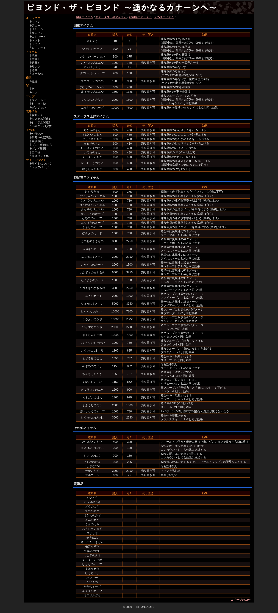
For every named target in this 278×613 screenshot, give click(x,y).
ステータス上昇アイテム (111, 17)
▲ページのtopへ (241, 599)
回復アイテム (84, 17)
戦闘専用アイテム (140, 17)
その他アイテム (164, 17)
